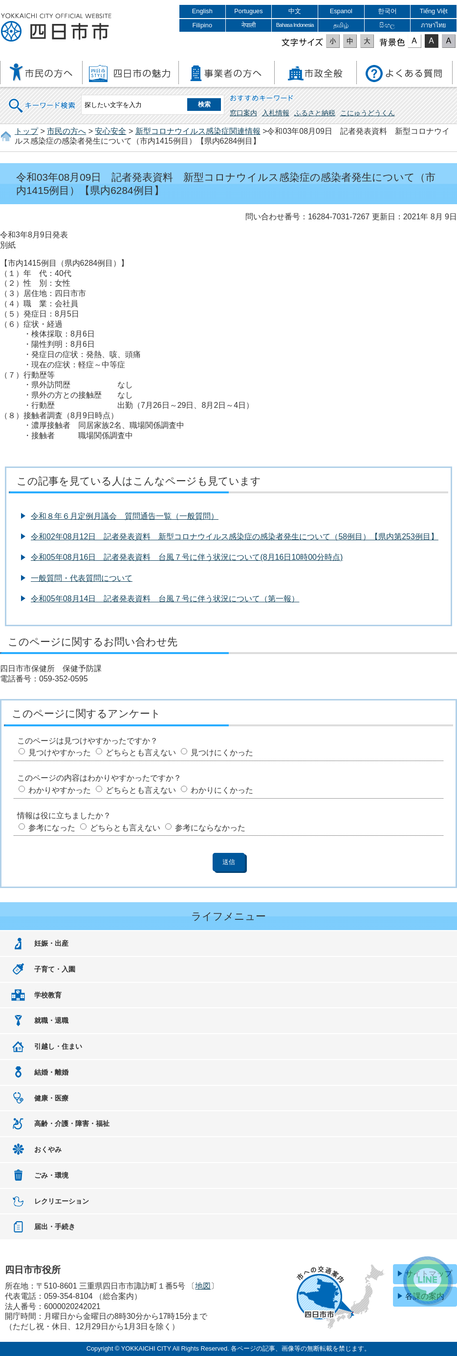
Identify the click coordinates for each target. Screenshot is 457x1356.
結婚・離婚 (51, 1072)
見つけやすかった (59, 752)
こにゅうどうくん (367, 113)
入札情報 (275, 113)
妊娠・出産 (51, 943)
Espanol (341, 11)
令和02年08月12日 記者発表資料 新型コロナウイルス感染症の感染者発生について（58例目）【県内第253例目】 (234, 536)
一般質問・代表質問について (81, 578)
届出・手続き (54, 1226)
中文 (294, 11)
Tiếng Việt (434, 11)
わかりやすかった (59, 790)
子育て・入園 (54, 969)
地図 (203, 1286)
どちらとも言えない (141, 752)
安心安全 (110, 131)
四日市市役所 (56, 27)
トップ (26, 131)
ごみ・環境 (51, 1175)
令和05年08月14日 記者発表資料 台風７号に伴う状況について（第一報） (165, 598)
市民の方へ (66, 131)
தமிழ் (340, 25)
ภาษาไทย (433, 25)
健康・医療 (51, 1098)
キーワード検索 (42, 99)
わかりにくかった (222, 790)
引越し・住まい (58, 1046)
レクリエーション (61, 1201)
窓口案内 (243, 113)
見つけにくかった (222, 752)
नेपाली (248, 25)
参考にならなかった (210, 828)
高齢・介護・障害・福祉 (71, 1123)
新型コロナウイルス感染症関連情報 (198, 131)
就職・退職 (51, 1020)
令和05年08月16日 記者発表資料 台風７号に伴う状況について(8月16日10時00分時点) (187, 557)
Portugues (248, 11)
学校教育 (48, 995)
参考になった (51, 828)
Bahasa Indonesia (295, 25)
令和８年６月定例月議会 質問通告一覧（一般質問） (124, 516)
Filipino (203, 25)
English (202, 11)
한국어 (387, 11)
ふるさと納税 (314, 113)
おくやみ (48, 1149)
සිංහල (387, 25)
